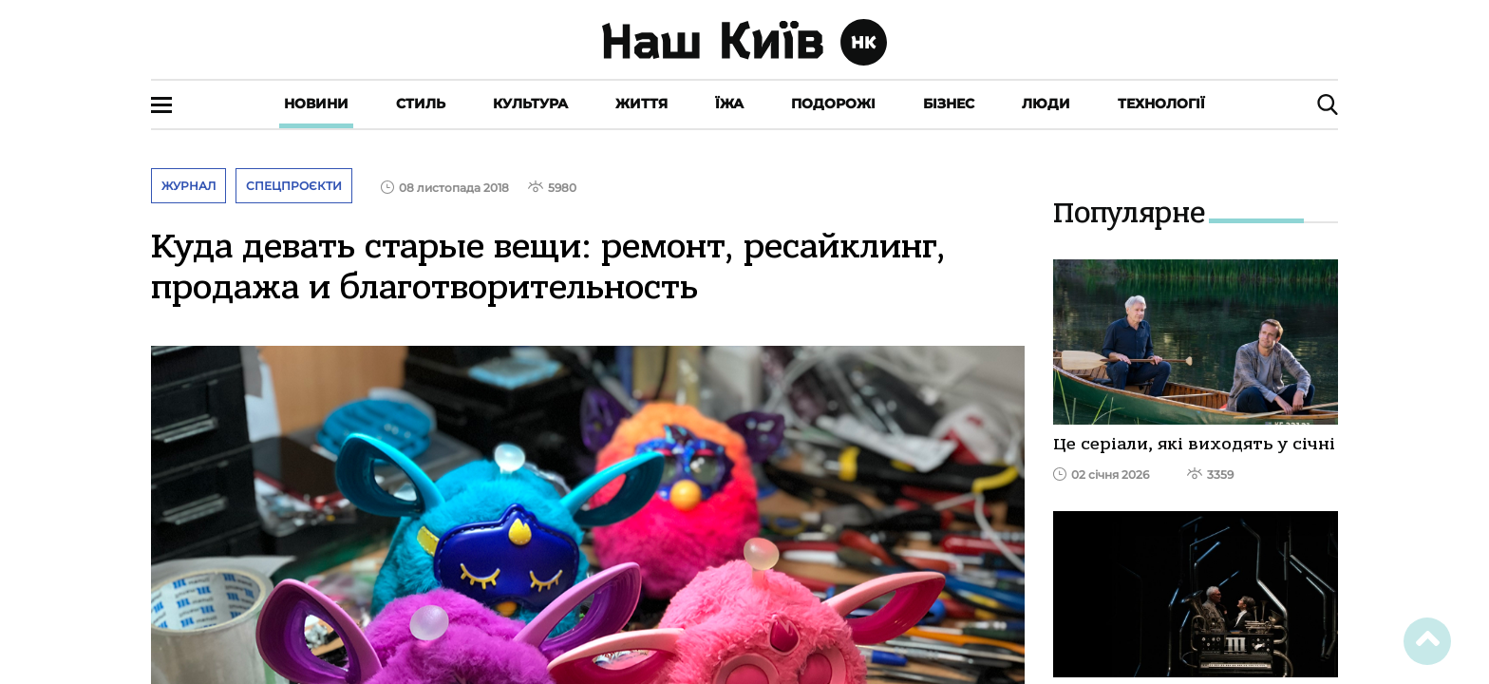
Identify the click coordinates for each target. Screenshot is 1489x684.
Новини (316, 103)
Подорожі (833, 103)
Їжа (729, 103)
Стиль (420, 103)
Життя (641, 103)
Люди (1046, 103)
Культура (530, 103)
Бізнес (948, 103)
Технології (1161, 103)
